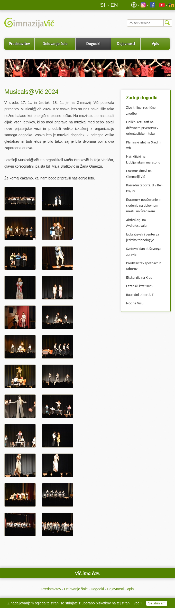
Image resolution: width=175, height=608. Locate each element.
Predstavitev (19, 43)
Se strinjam (156, 603)
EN (114, 5)
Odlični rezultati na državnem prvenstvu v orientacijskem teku (142, 128)
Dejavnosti (126, 43)
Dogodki (93, 43)
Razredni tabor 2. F (140, 295)
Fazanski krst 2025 (139, 286)
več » (138, 603)
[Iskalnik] (149, 23)
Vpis (155, 43)
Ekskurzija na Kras (139, 277)
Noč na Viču (134, 303)
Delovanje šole (55, 43)
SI (103, 5)
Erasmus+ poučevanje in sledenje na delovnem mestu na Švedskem (143, 205)
